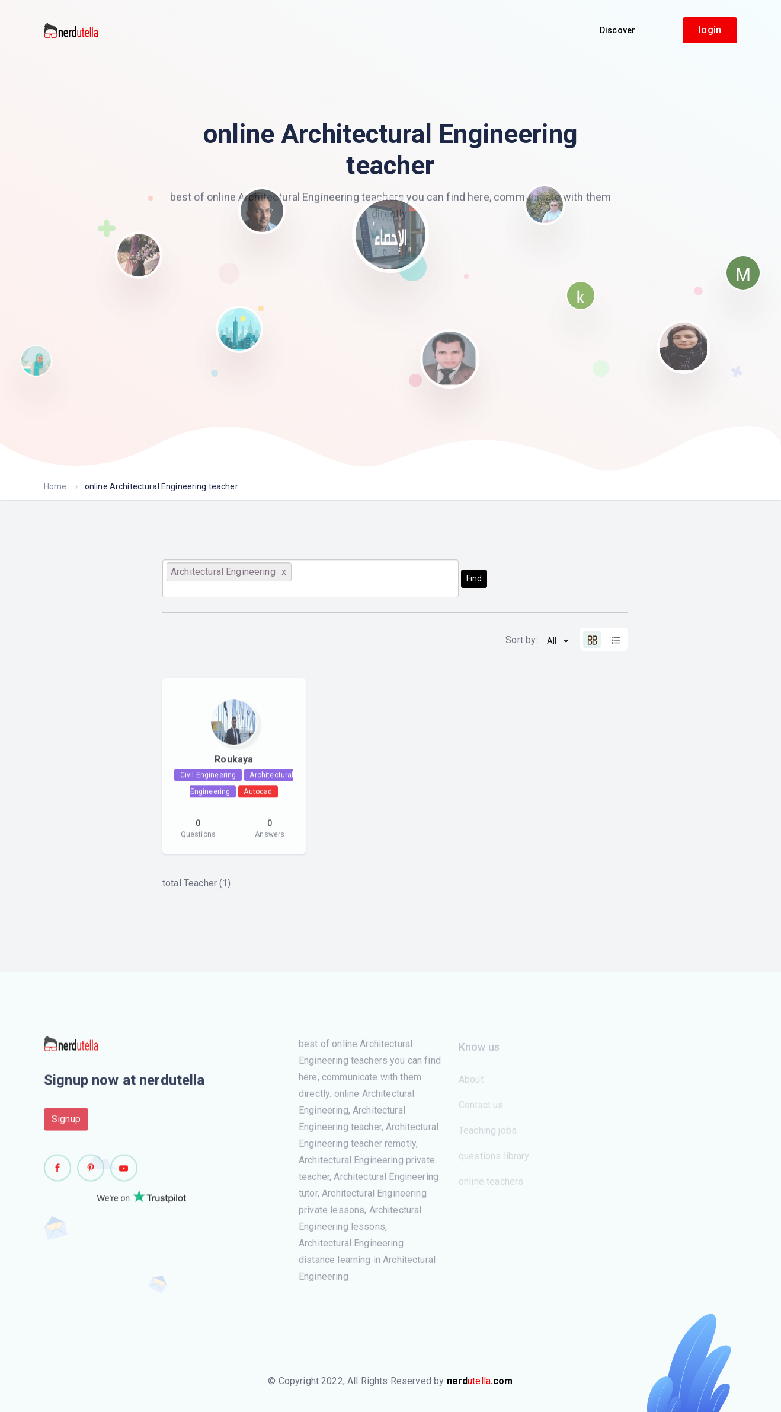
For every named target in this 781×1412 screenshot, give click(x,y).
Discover (617, 30)
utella (480, 1380)
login (710, 30)
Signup (66, 1122)
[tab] (592, 639)
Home (55, 486)
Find (474, 578)
